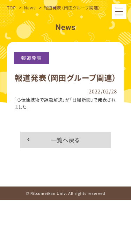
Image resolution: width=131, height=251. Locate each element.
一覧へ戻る (65, 140)
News (30, 7)
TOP (11, 7)
